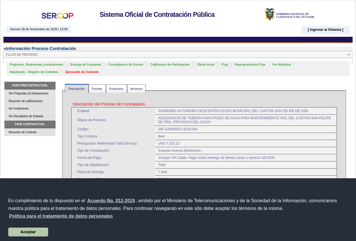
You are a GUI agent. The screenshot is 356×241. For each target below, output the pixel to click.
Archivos (136, 88)
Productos (116, 88)
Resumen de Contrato (22, 132)
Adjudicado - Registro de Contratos (33, 72)
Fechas (97, 88)
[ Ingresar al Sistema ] (325, 30)
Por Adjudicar (281, 64)
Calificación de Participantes (170, 64)
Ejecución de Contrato (82, 72)
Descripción (77, 88)
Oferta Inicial (206, 64)
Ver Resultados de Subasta (26, 116)
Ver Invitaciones (19, 108)
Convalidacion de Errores (125, 64)
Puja (224, 64)
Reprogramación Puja (250, 64)
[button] (61, 216)
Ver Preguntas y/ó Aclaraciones (28, 93)
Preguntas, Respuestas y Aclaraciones (36, 64)
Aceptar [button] (28, 232)
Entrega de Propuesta (85, 64)
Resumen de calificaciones (25, 101)
